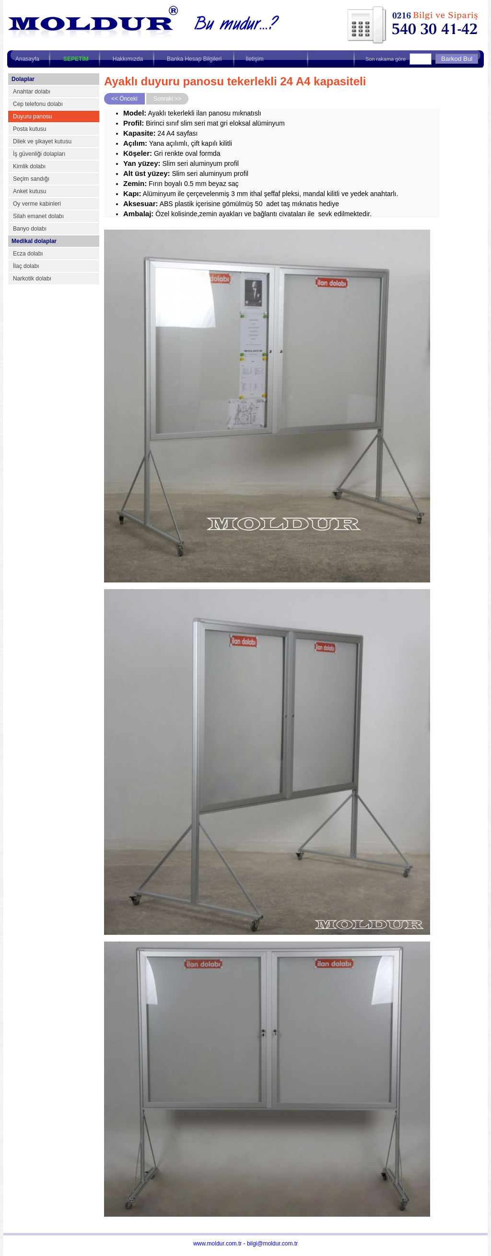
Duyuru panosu (32, 116)
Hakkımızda (128, 59)
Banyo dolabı (30, 228)
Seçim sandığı (31, 178)
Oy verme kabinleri (37, 203)
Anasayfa (27, 59)
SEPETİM (76, 59)
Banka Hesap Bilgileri (194, 59)
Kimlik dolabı (29, 166)
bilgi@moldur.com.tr (272, 1243)
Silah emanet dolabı (38, 216)
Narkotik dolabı (32, 278)
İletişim (254, 59)
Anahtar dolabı (31, 91)
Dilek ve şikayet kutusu (42, 141)
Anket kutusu (29, 191)
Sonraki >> (167, 98)
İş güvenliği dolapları (39, 154)
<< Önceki (124, 98)
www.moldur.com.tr (217, 1243)
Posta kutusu (29, 129)
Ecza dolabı (28, 253)
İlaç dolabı (26, 266)
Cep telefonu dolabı (38, 104)
